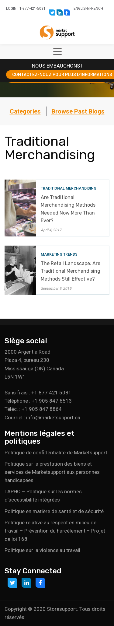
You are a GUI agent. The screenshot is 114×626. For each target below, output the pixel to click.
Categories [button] (25, 111)
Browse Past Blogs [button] (78, 111)
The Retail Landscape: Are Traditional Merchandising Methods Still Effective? (70, 271)
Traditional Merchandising (68, 188)
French (96, 8)
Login (11, 8)
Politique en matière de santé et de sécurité (54, 511)
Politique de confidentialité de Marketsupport (56, 452)
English (81, 8)
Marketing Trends (59, 254)
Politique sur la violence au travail (42, 550)
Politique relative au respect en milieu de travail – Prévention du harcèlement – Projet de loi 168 (55, 530)
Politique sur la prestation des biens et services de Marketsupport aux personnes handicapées (52, 472)
